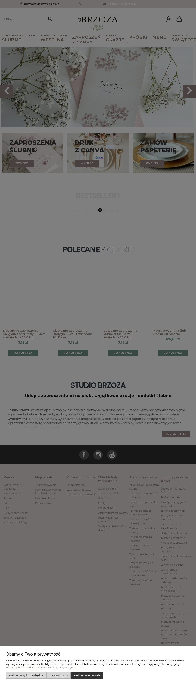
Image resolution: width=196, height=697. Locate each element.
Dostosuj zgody (58, 675)
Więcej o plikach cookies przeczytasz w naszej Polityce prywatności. (44, 667)
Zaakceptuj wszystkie (87, 675)
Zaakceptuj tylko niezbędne (26, 675)
